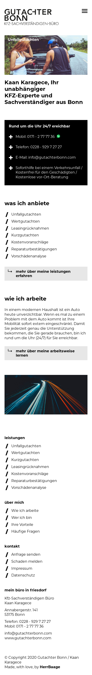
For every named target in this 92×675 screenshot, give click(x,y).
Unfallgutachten (26, 214)
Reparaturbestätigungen (34, 249)
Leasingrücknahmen (30, 228)
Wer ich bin (21, 517)
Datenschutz (23, 575)
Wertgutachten (25, 221)
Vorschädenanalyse (28, 256)
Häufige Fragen (25, 531)
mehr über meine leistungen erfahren (43, 273)
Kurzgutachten (25, 235)
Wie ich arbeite (25, 510)
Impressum (21, 568)
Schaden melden (26, 561)
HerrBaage (50, 667)
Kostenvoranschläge (29, 242)
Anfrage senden (25, 554)
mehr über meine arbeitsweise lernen (45, 353)
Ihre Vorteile (22, 524)
